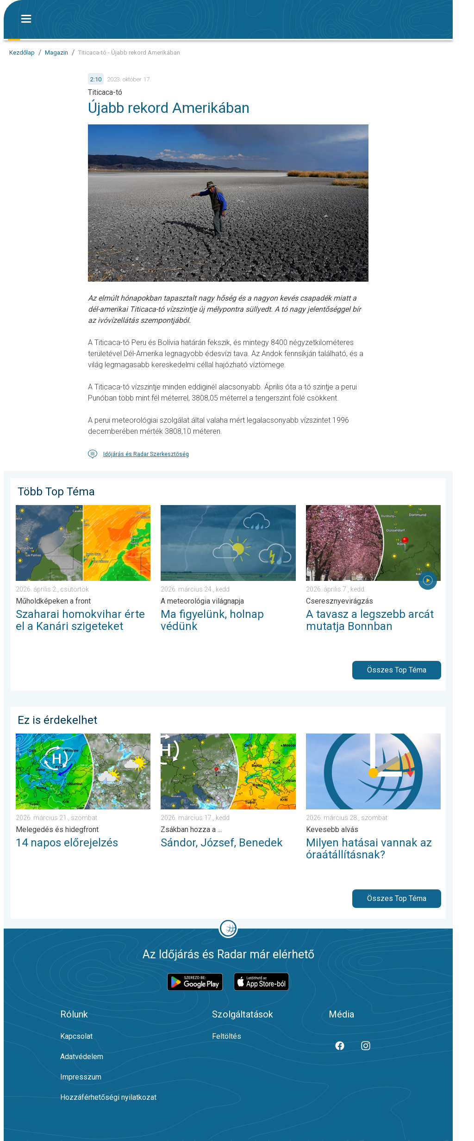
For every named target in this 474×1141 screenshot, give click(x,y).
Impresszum (80, 1077)
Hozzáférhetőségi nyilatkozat (108, 1097)
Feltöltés (226, 1036)
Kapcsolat (76, 1036)
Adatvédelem (81, 1056)
